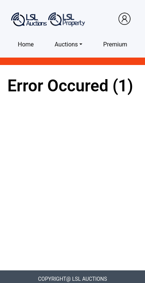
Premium (115, 44)
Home (26, 44)
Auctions (66, 44)
